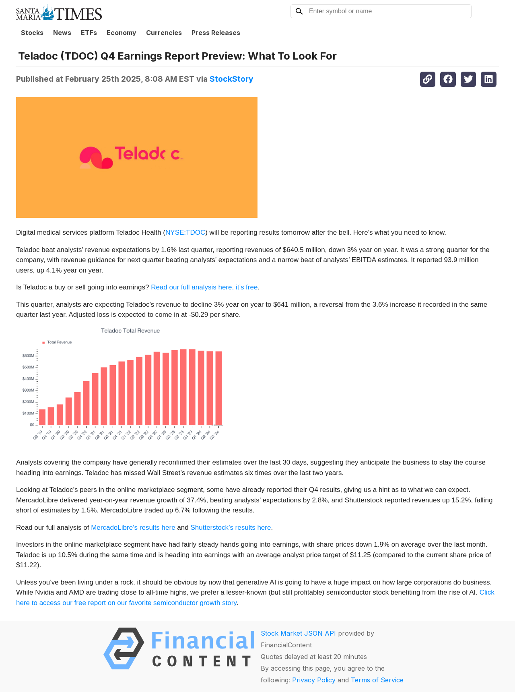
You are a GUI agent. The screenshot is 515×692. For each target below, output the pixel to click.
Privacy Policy (314, 680)
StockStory (231, 79)
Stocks (32, 33)
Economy (121, 33)
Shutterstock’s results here (230, 527)
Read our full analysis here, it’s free (204, 287)
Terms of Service (377, 680)
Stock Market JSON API (298, 633)
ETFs (89, 33)
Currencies (164, 33)
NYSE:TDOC (185, 232)
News (62, 33)
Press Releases (216, 33)
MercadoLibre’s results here (133, 527)
